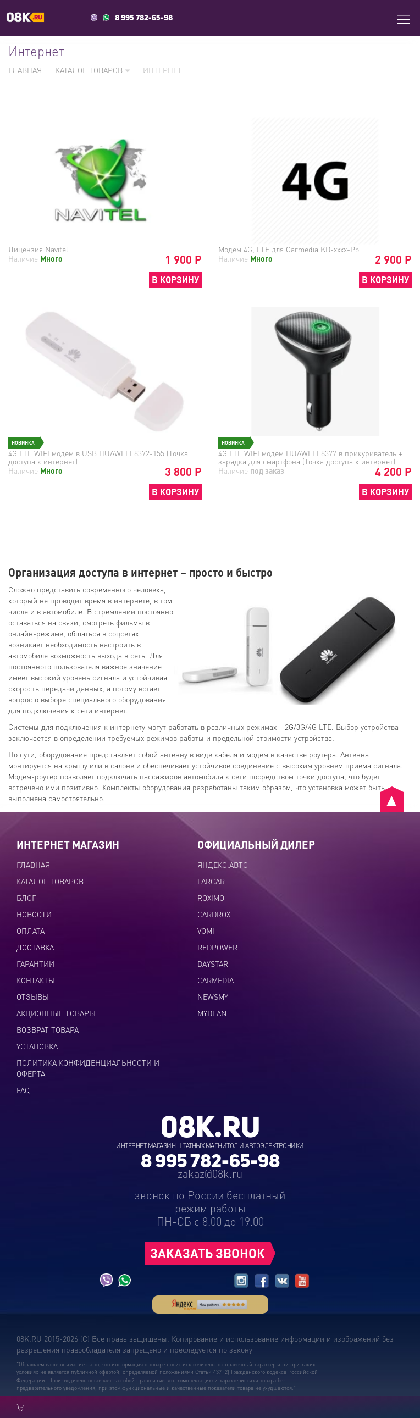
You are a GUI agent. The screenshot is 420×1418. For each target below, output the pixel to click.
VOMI (205, 930)
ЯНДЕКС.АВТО (222, 864)
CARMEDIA (215, 980)
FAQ (23, 1090)
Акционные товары (56, 1013)
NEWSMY (212, 996)
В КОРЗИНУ (175, 279)
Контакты (35, 980)
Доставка (35, 947)
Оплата (30, 930)
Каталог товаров (93, 70)
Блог (26, 897)
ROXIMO (210, 897)
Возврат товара (47, 1029)
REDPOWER (217, 947)
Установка (37, 1046)
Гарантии (35, 963)
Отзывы (32, 996)
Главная (25, 70)
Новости (34, 914)
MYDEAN (211, 1013)
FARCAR (211, 881)
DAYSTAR (212, 963)
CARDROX (213, 914)
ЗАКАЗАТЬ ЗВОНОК (207, 1253)
